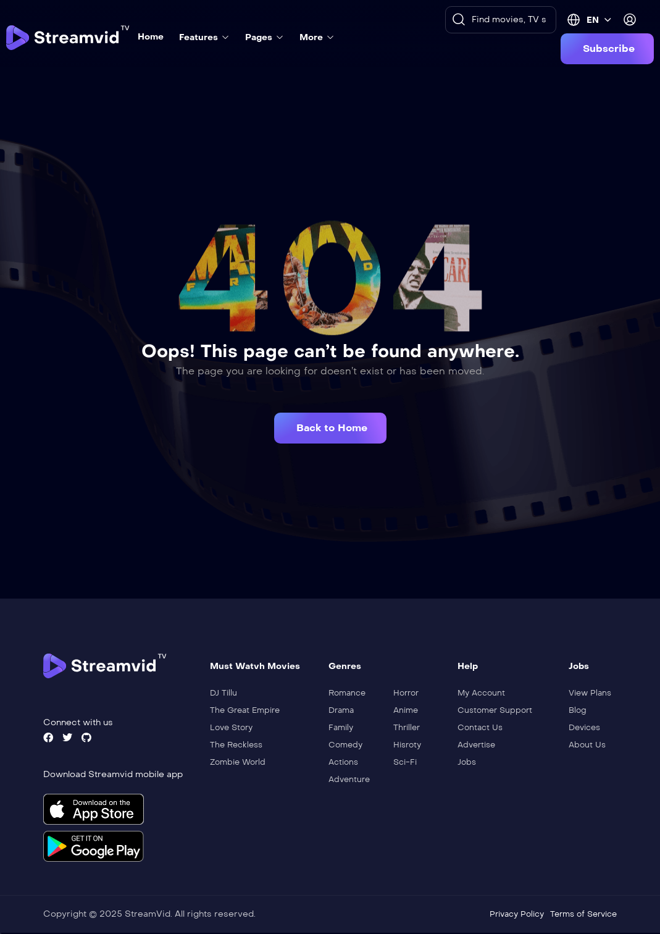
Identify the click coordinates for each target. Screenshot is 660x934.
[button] (607, 48)
